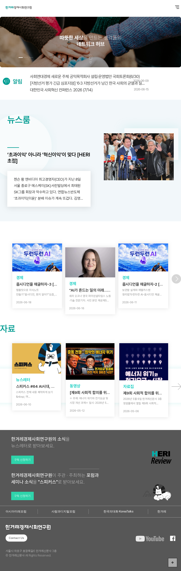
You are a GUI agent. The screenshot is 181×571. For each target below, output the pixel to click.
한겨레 (161, 511)
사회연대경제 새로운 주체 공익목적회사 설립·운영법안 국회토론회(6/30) (89, 78)
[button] (21, 57)
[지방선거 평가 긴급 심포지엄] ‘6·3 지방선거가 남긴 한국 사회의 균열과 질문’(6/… (89, 83)
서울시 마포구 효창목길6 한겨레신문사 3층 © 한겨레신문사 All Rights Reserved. (31, 553)
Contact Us (16, 538)
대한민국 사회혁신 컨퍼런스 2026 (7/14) (89, 89)
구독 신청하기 (22, 460)
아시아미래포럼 (16, 511)
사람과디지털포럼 (63, 511)
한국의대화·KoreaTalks (118, 511)
